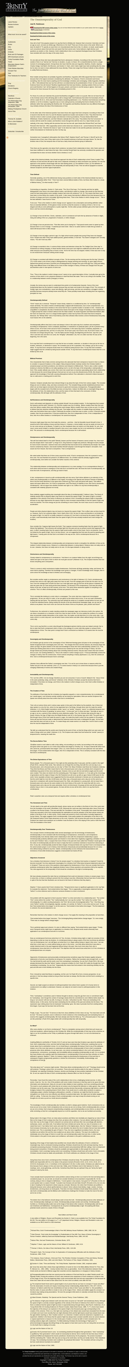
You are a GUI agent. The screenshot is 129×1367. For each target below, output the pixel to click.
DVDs (10, 49)
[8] (58, 197)
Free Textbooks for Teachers (17, 76)
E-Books (10, 52)
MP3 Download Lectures (16, 57)
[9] (89, 263)
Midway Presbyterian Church (17, 109)
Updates (10, 27)
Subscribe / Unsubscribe (16, 131)
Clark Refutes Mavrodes (15, 68)
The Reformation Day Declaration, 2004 (15, 105)
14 (100, 887)
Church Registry (13, 88)
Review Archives (17, 16)
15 (81, 996)
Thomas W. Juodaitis (14, 119)
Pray (9, 83)
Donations (11, 86)
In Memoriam (12, 124)
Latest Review (12, 22)
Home (8, 16)
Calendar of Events (14, 98)
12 (70, 481)
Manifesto (11, 96)
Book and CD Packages (15, 54)
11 (62, 289)
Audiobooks (12, 42)
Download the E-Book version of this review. (42, 33)
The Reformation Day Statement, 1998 (15, 101)
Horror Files (12, 111)
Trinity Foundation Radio (16, 59)
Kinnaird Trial (12, 71)
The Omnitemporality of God (33, 16)
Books (10, 44)
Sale (9, 73)
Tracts (10, 62)
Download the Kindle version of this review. (42, 36)
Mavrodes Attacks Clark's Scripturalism (16, 65)
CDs (9, 47)
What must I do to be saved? (17, 34)
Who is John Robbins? (15, 121)
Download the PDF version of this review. (46, 27)
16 (44, 1060)
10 (33, 289)
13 (77, 583)
